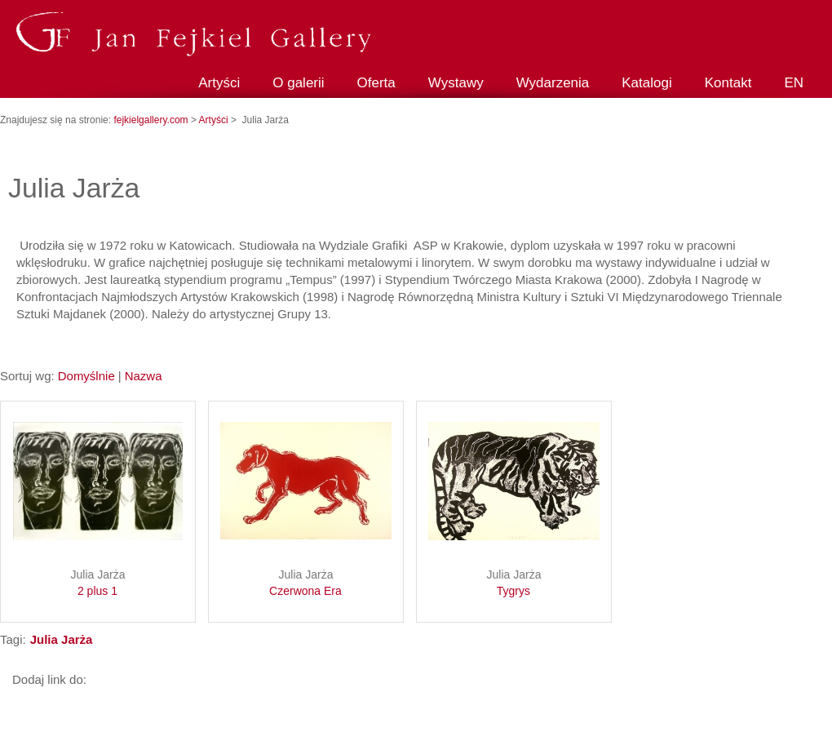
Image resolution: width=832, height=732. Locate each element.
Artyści (219, 83)
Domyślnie (86, 376)
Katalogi (646, 83)
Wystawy (456, 83)
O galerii (298, 83)
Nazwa (143, 376)
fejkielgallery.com (151, 120)
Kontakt (728, 83)
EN (793, 83)
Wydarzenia (553, 83)
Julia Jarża (98, 583)
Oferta (376, 83)
